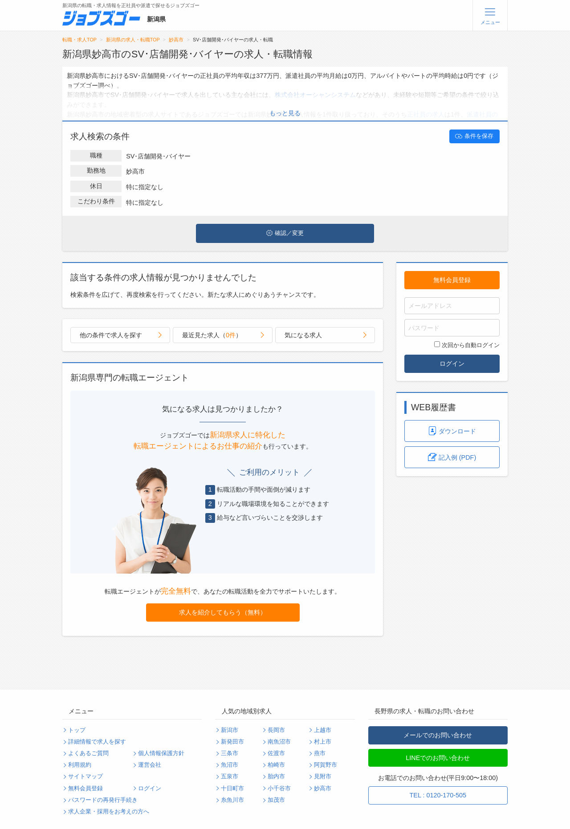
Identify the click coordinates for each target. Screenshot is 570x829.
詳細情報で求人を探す (97, 742)
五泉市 (229, 776)
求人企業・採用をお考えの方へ (108, 812)
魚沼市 (229, 765)
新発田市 (232, 742)
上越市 (322, 730)
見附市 (322, 776)
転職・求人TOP (79, 39)
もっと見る (285, 113)
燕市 (320, 753)
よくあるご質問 (88, 753)
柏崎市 (276, 765)
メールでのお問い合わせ (437, 735)
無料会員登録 (452, 279)
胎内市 (276, 776)
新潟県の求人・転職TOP (133, 39)
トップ (77, 730)
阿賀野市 (325, 765)
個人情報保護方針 (161, 753)
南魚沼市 (279, 742)
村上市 (322, 742)
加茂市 (276, 800)
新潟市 (229, 730)
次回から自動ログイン (467, 344)
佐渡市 (276, 753)
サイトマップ (85, 776)
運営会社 (149, 765)
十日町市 (232, 788)
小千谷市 (279, 788)
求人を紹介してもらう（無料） (222, 612)
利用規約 (79, 765)
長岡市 (276, 730)
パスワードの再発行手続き (103, 800)
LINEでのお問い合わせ (438, 757)
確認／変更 (285, 233)
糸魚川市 (232, 800)
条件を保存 (474, 136)
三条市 (229, 753)
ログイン (452, 363)
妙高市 (176, 39)
